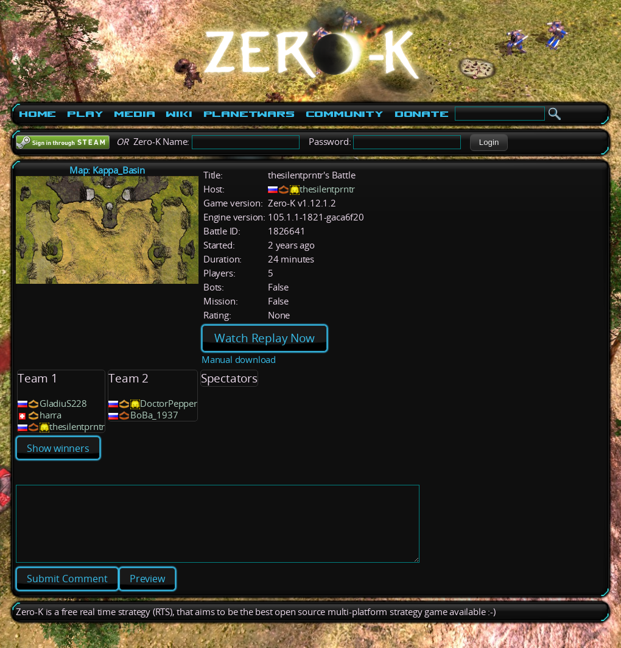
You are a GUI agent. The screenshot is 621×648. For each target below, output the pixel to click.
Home (37, 114)
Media (134, 114)
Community (345, 114)
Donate (422, 114)
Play (85, 114)
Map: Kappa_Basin (107, 170)
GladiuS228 (63, 403)
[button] (488, 142)
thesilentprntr (327, 189)
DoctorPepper (168, 403)
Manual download (239, 359)
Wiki (179, 114)
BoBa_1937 (154, 415)
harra (50, 415)
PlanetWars (249, 114)
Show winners (58, 448)
